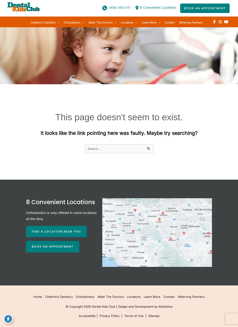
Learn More (151, 295)
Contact (168, 295)
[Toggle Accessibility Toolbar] (8, 318)
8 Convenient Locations (158, 8)
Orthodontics (86, 295)
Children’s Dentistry (60, 295)
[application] (56, 21)
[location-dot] (137, 8)
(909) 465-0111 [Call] (119, 8)
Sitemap (153, 315)
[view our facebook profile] (214, 21)
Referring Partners (190, 295)
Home (39, 295)
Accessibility (87, 315)
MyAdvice (166, 305)
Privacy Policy (109, 315)
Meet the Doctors (111, 295)
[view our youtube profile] (226, 21)
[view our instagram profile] (220, 21)
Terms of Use (133, 315)
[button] (205, 8)
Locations (133, 295)
